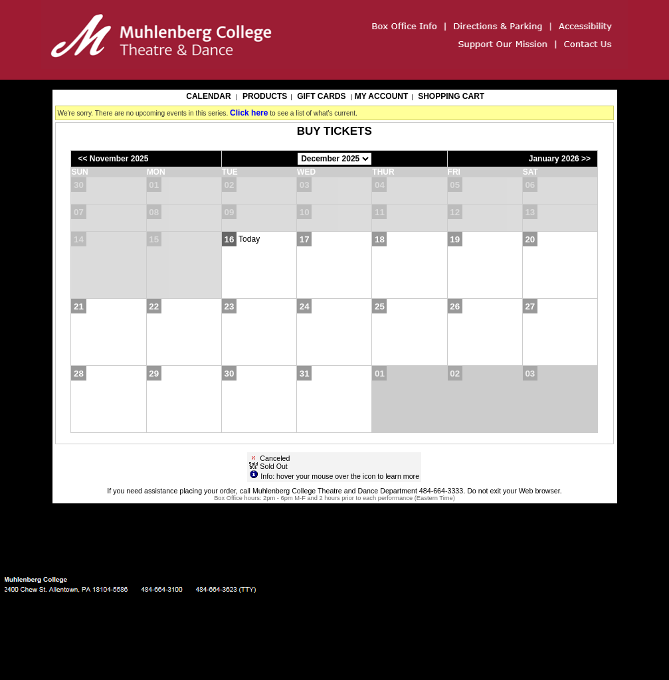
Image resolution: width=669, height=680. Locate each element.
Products (264, 96)
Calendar (208, 96)
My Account (380, 96)
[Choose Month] (334, 159)
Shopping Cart (451, 96)
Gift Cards (321, 96)
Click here (249, 113)
